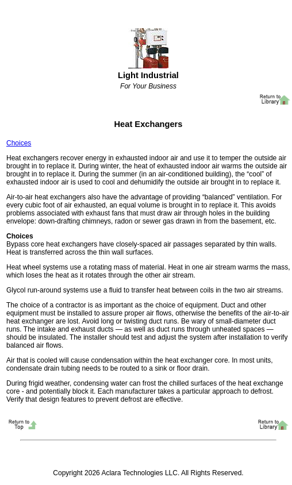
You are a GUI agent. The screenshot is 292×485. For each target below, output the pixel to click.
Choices (18, 143)
